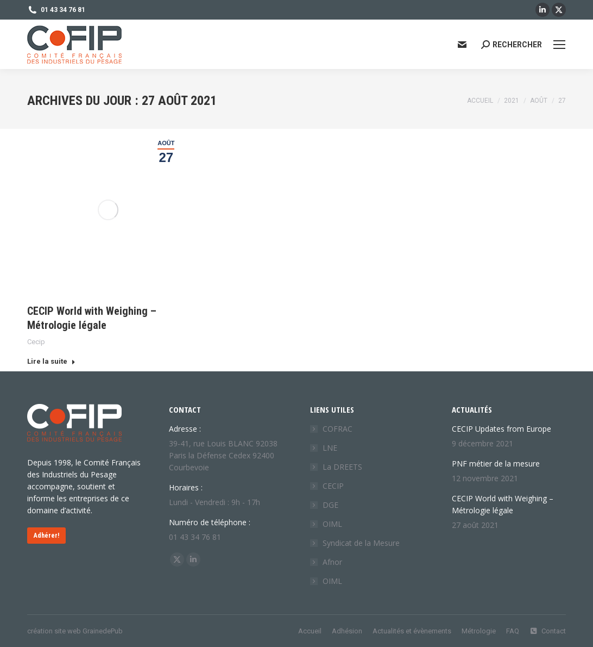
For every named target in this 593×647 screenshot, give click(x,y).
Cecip (36, 342)
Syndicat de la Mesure (361, 543)
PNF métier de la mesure (496, 463)
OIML (332, 524)
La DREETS (342, 467)
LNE (330, 448)
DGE (330, 505)
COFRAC (337, 429)
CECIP (333, 486)
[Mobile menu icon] (559, 44)
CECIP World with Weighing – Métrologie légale (502, 504)
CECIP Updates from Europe (501, 429)
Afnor (332, 562)
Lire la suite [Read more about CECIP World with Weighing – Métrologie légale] (51, 361)
